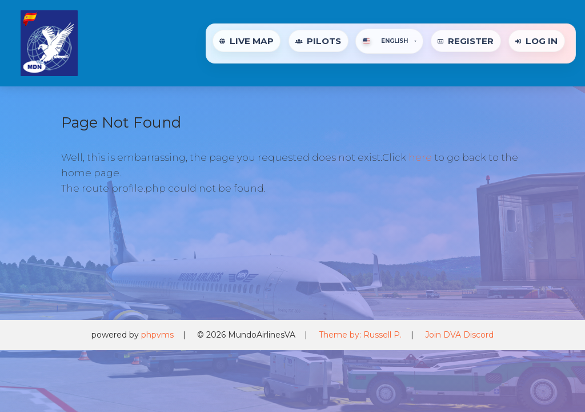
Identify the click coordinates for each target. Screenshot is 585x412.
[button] (389, 41)
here (420, 157)
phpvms (157, 335)
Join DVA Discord (459, 335)
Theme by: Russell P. (360, 335)
